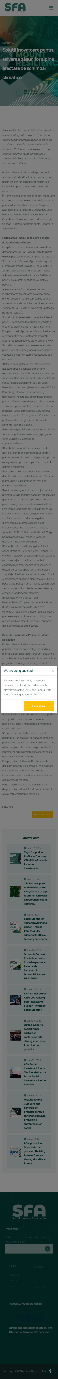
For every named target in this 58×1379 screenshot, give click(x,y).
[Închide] (52, 670)
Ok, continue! (39, 705)
